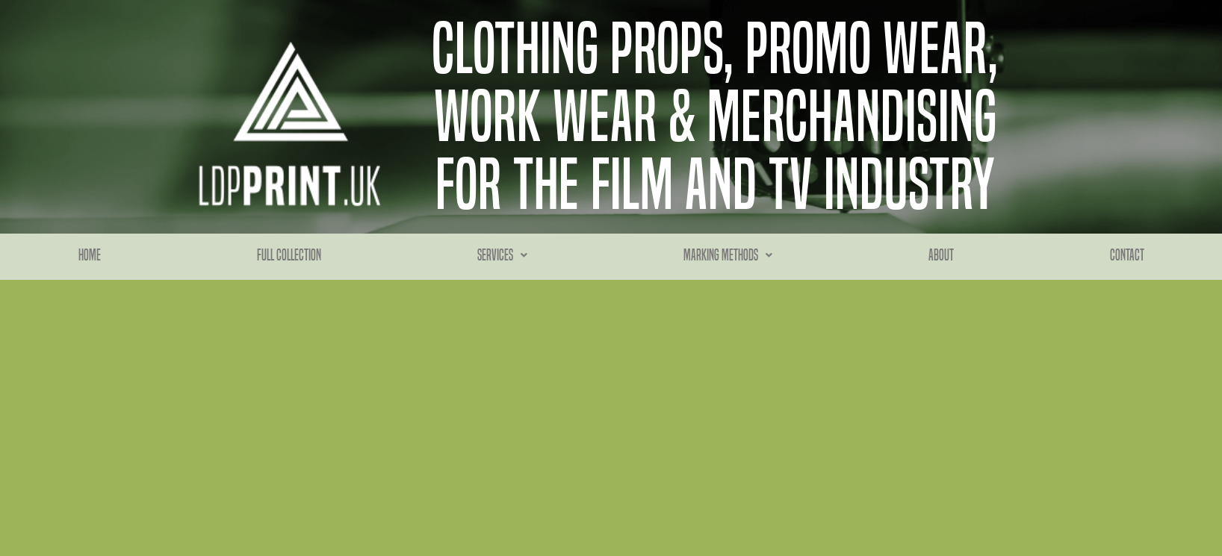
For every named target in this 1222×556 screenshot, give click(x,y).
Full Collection (289, 255)
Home (89, 255)
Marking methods (727, 255)
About (941, 255)
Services (502, 255)
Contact (1127, 255)
